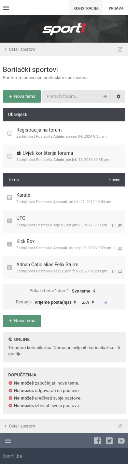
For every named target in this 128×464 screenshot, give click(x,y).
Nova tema (21, 96)
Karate (23, 195)
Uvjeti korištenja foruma (48, 153)
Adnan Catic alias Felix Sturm (47, 264)
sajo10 (59, 225)
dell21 (58, 271)
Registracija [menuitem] (86, 8)
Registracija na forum (39, 130)
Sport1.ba (12, 456)
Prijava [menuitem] (116, 8)
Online (21, 339)
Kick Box (25, 241)
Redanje (47, 302)
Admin (58, 136)
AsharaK (60, 202)
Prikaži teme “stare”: (63, 291)
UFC (20, 218)
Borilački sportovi (30, 69)
